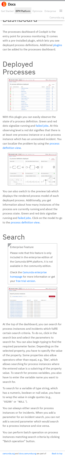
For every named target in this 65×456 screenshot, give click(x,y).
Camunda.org (57, 17)
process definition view (25, 222)
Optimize (37, 11)
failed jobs (42, 125)
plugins (57, 45)
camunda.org (9, 453)
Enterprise (50, 11)
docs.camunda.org (27, 453)
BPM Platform (23, 11)
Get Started (7, 11)
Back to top (57, 453)
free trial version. (26, 281)
